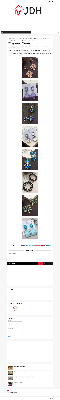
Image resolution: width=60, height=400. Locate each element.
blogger (41, 263)
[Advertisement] (30, 20)
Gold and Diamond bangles (20, 371)
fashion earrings (29, 38)
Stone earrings (44, 38)
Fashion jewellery (36, 38)
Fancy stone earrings (20, 38)
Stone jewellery (19, 40)
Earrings (13, 38)
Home (10, 38)
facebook (50, 263)
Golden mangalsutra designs (20, 366)
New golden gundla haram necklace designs (24, 377)
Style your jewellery (18, 382)
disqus (45, 263)
